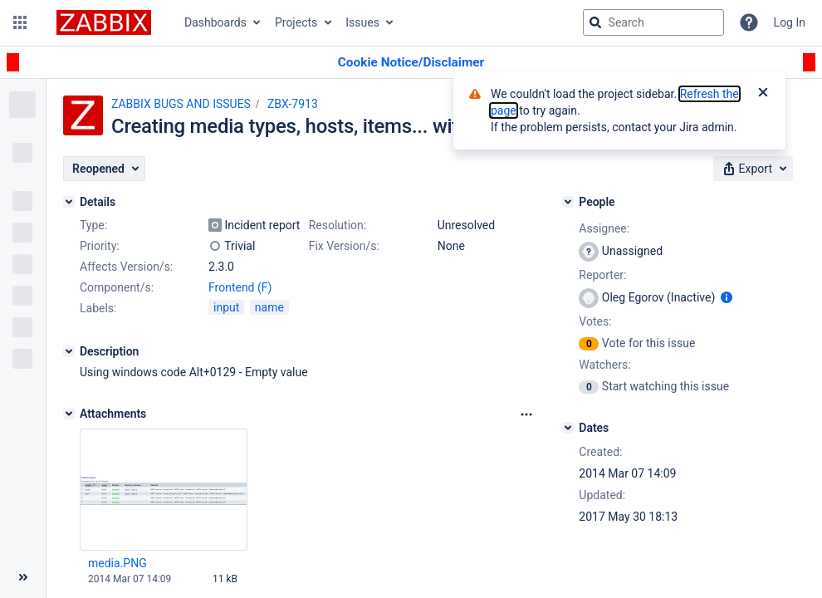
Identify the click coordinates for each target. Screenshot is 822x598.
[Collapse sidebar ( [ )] (22, 577)
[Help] (749, 22)
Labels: (98, 308)
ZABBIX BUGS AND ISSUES (181, 103)
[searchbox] (653, 22)
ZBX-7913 (292, 103)
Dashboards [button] (215, 22)
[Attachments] (69, 413)
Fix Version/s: (344, 245)
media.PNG (117, 563)
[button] (20, 22)
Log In (789, 22)
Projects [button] (296, 22)
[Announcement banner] (411, 63)
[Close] (763, 94)
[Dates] (568, 428)
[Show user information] (726, 297)
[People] (568, 202)
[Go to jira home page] (103, 22)
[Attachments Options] (526, 414)
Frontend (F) (240, 287)
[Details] (69, 202)
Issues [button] (362, 22)
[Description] (69, 351)
